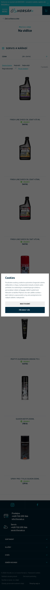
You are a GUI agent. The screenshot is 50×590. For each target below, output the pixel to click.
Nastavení (25, 304)
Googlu (23, 290)
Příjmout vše (24, 310)
